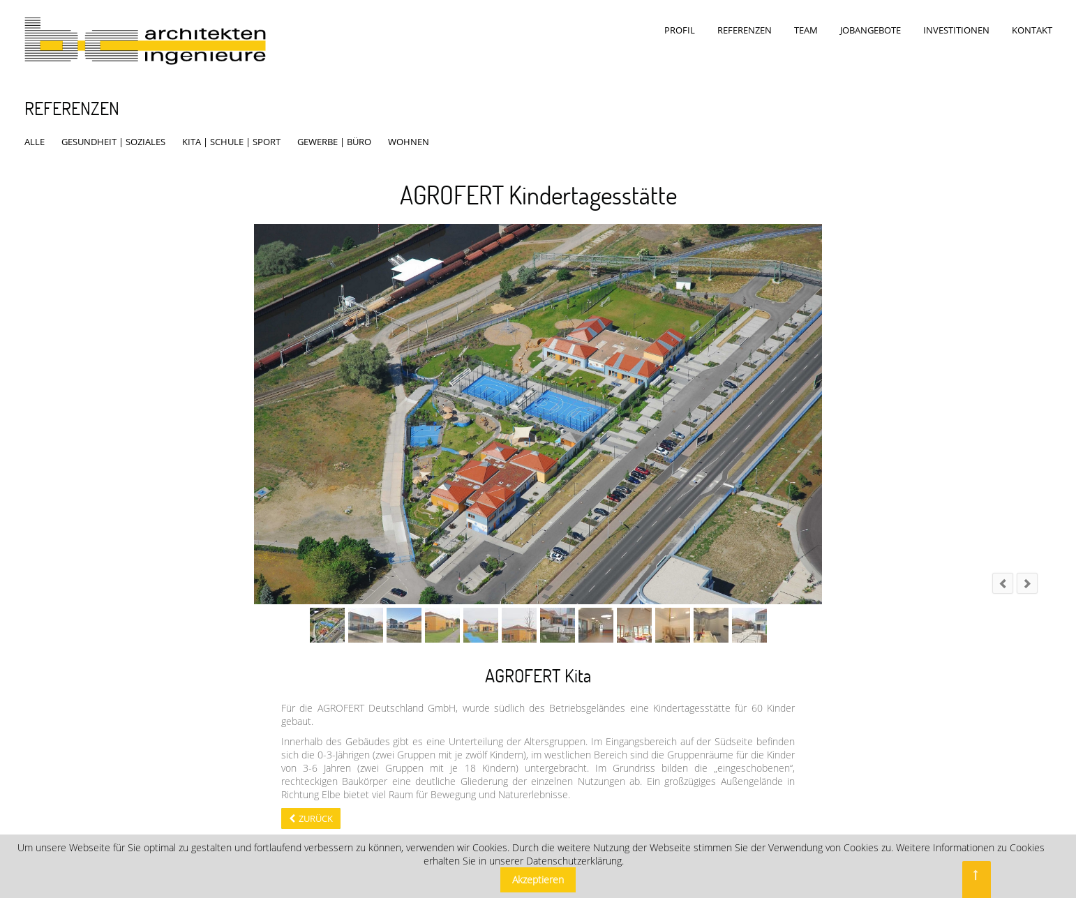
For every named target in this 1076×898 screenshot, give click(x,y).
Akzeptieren (538, 879)
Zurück (316, 805)
